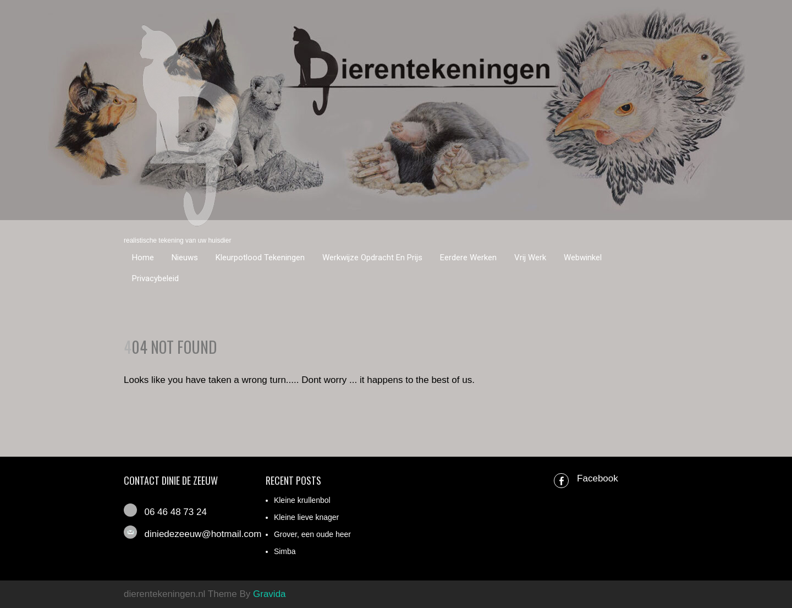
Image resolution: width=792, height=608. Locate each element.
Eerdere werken (468, 257)
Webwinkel (583, 257)
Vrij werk (530, 257)
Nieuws (185, 257)
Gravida (269, 594)
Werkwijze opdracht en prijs (372, 257)
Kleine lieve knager (306, 517)
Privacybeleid (155, 278)
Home (143, 257)
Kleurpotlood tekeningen (260, 257)
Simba (285, 551)
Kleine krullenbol (302, 500)
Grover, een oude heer (312, 534)
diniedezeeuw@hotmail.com (202, 534)
